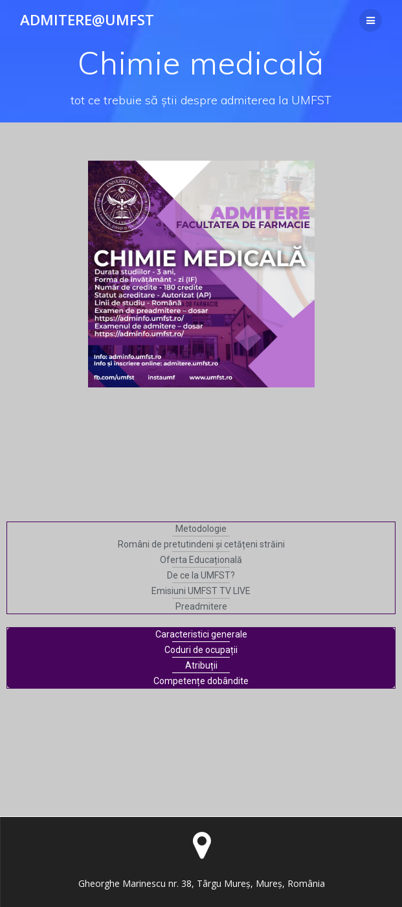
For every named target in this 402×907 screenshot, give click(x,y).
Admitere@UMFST (87, 20)
